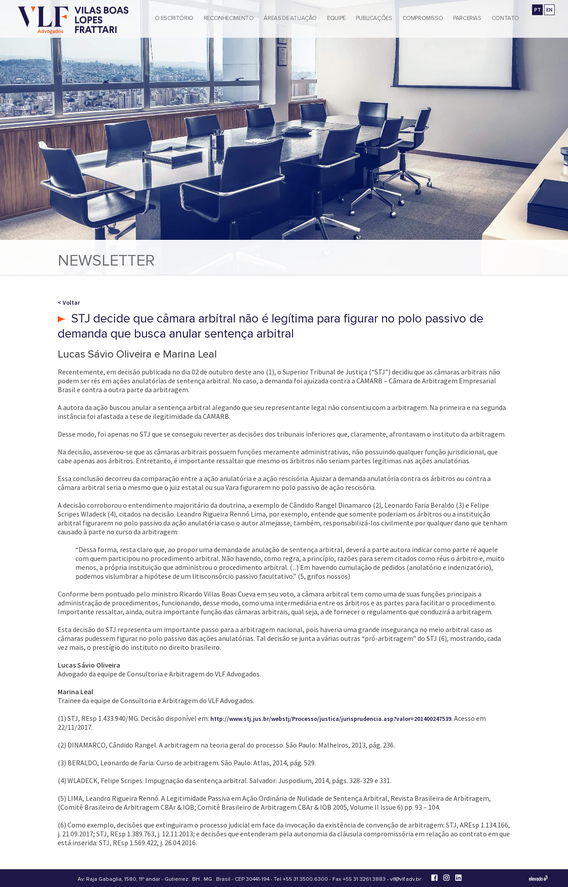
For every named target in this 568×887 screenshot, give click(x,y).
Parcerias (467, 18)
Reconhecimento (229, 18)
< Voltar (69, 302)
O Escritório (174, 18)
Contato (505, 18)
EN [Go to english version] (549, 9)
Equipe (336, 18)
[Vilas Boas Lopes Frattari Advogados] (73, 21)
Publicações (374, 18)
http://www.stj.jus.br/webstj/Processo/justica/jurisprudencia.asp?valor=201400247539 (330, 719)
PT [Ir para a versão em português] (537, 9)
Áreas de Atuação (290, 18)
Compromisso (422, 18)
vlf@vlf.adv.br (405, 879)
